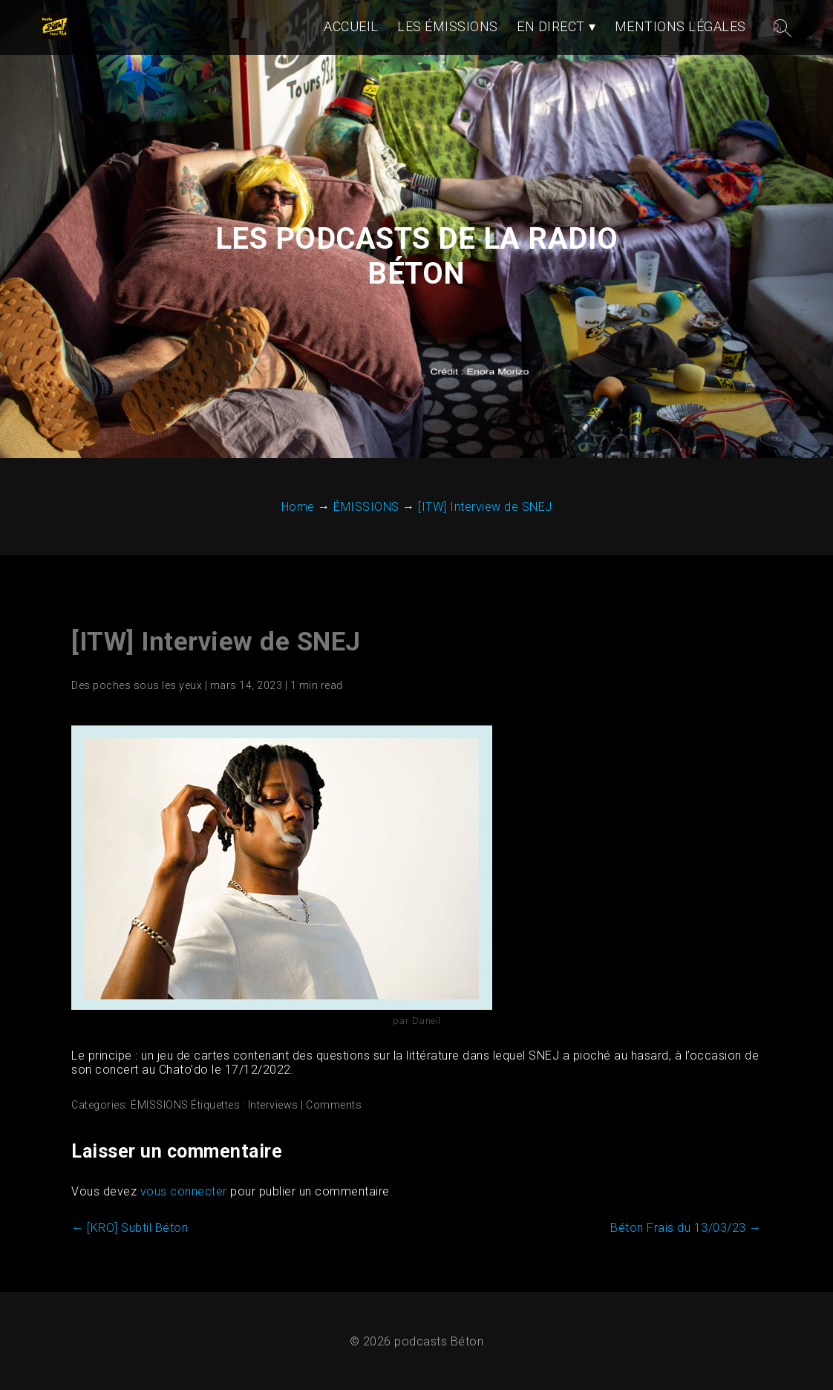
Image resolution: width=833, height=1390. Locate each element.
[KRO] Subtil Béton (129, 1228)
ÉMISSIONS (160, 1105)
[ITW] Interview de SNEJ (216, 642)
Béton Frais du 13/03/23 (686, 1228)
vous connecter (183, 1191)
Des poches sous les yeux (136, 685)
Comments (334, 1105)
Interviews (273, 1105)
